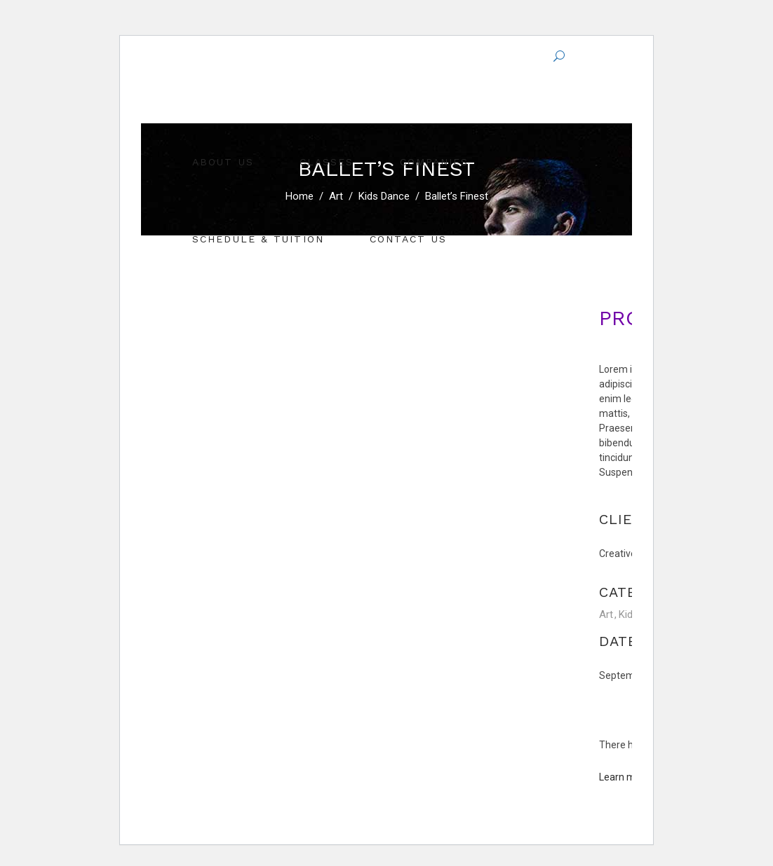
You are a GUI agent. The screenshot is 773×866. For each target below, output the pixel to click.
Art (606, 614)
